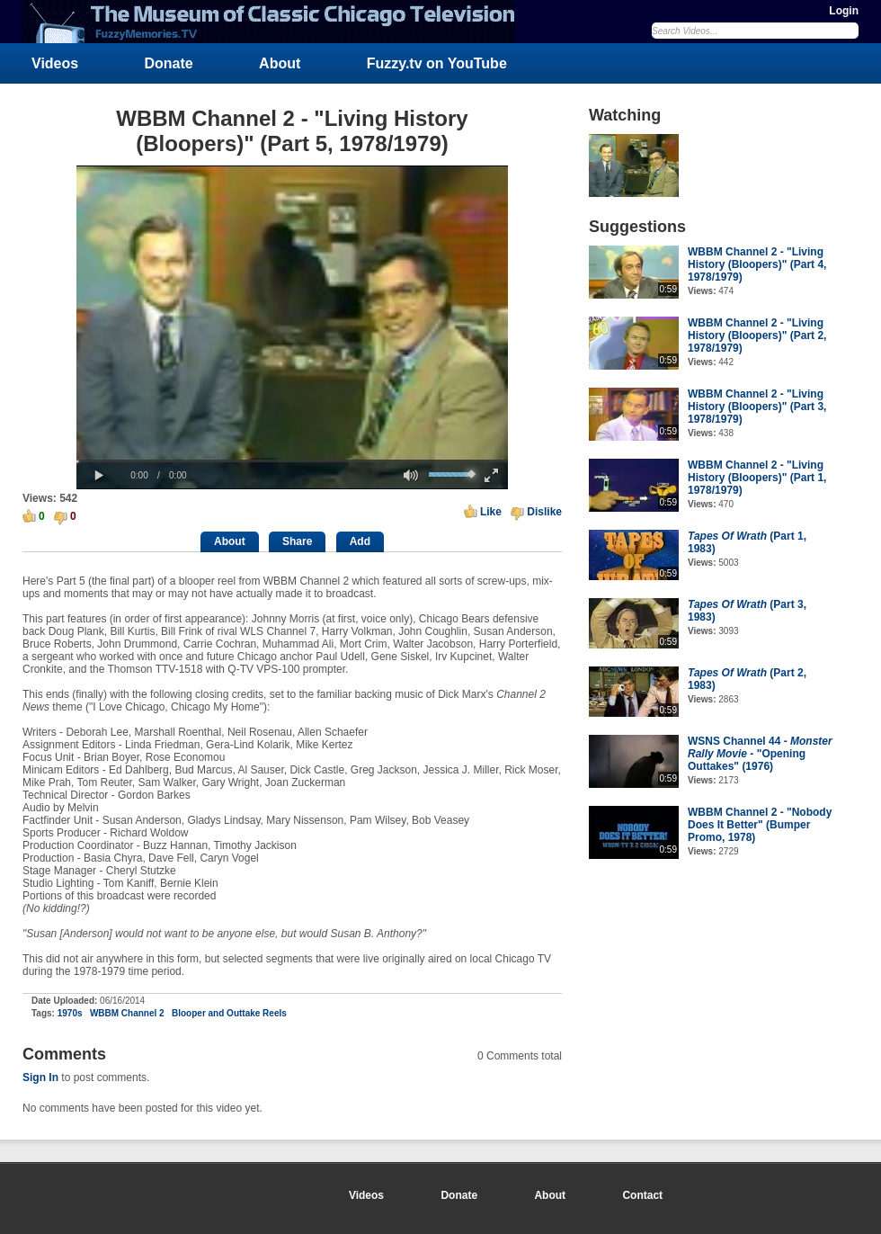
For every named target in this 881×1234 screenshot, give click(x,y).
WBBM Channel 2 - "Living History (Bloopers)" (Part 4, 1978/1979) (757, 264)
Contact (642, 1195)
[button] (98, 475)
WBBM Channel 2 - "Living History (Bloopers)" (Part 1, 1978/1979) (757, 477)
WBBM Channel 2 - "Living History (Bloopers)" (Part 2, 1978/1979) (757, 335)
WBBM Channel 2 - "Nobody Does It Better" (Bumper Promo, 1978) (760, 825)
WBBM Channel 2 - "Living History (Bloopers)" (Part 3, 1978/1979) (757, 406)
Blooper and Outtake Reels (229, 1013)
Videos (54, 63)
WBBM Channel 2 (127, 1013)
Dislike (544, 511)
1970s (70, 1013)
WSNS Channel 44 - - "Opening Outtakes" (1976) (760, 754)
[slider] (292, 461)
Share (297, 541)
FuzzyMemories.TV (275, 21)
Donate (169, 63)
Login (844, 10)
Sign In (40, 1077)
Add (360, 541)
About (279, 63)
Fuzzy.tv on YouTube (437, 63)
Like (491, 511)
